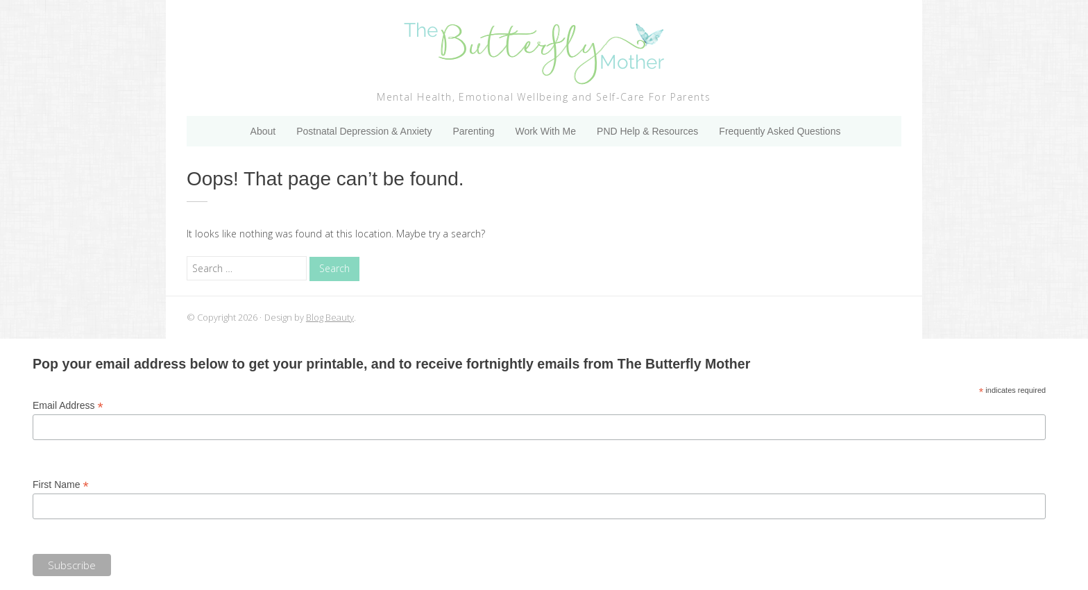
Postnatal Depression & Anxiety (364, 131)
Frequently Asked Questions (779, 131)
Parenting (473, 131)
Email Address (68, 405)
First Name (61, 484)
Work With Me (545, 131)
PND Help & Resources (647, 131)
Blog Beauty (330, 317)
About (263, 131)
